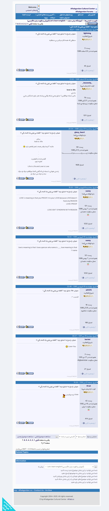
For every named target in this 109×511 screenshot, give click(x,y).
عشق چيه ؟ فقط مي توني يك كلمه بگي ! (81, 26)
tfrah (86, 386)
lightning (85, 33)
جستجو (78, 14)
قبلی (28, 23)
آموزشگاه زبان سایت (72, 20)
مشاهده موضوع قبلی (40, 436)
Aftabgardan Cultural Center (80, 8)
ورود (43, 17)
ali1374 (86, 290)
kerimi (85, 339)
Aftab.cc (68, 499)
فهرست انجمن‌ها (88, 20)
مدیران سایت (62, 17)
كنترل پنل (89, 14)
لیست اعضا (24, 14)
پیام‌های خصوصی (30, 10)
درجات (50, 17)
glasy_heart (77, 132)
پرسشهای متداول (63, 14)
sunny (85, 191)
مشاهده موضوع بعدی (23, 436)
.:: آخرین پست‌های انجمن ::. (43, 14)
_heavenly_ (85, 82)
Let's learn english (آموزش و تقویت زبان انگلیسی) (44, 20)
